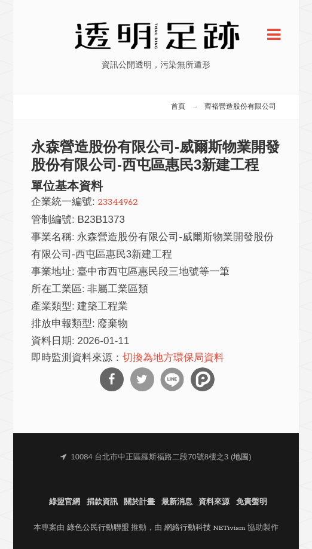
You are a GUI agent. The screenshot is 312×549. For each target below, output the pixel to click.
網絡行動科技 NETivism (205, 527)
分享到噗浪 (203, 379)
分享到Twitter (142, 379)
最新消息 (176, 502)
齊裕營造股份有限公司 (240, 107)
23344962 (117, 202)
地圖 (241, 457)
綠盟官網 (64, 502)
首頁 (178, 107)
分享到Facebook (112, 379)
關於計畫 (139, 502)
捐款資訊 (102, 502)
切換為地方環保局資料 (173, 358)
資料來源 (214, 502)
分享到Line (172, 379)
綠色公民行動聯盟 (98, 527)
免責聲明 (251, 502)
